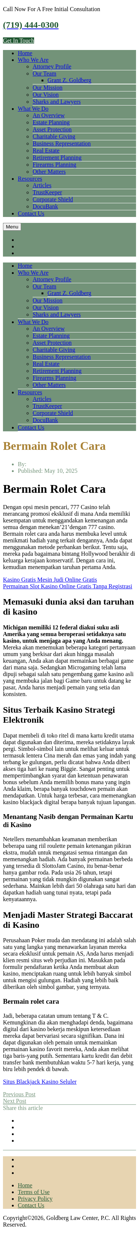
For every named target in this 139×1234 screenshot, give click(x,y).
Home (25, 53)
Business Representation (62, 143)
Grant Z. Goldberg (69, 80)
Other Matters (49, 171)
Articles (42, 185)
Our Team (44, 73)
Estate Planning (51, 122)
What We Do (33, 109)
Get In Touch (18, 40)
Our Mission (47, 87)
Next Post (14, 1101)
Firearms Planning (54, 164)
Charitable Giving (54, 136)
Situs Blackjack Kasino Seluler (40, 1082)
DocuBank (45, 206)
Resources (30, 178)
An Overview (49, 115)
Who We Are (33, 60)
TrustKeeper (47, 192)
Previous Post (19, 1094)
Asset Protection (52, 129)
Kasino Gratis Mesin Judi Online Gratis (50, 579)
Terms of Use (34, 1192)
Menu (12, 227)
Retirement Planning (57, 157)
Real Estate (46, 150)
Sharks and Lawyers (57, 101)
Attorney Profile (52, 66)
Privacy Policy (35, 1198)
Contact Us (31, 213)
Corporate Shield (53, 199)
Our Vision (46, 94)
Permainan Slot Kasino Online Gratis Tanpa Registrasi (67, 586)
